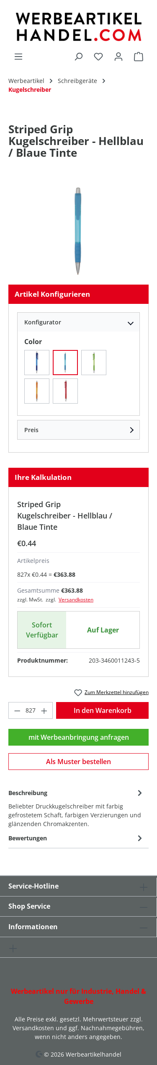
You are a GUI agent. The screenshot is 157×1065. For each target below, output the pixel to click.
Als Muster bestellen (78, 761)
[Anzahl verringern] (17, 710)
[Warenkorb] (139, 56)
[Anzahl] (31, 710)
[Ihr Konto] (118, 56)
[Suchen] (78, 56)
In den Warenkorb (102, 710)
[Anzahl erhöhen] (44, 710)
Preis (31, 430)
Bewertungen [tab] (76, 838)
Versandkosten (76, 599)
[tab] (76, 807)
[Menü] (18, 56)
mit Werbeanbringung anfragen (78, 737)
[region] (78, 231)
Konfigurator (42, 322)
